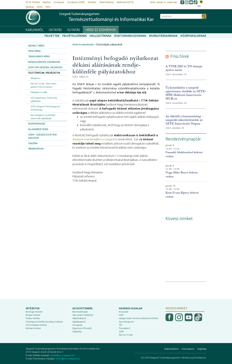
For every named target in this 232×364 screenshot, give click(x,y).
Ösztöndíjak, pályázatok (44, 72)
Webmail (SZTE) (125, 2)
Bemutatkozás (80, 311)
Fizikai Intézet (33, 318)
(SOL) (40, 7)
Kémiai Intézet (33, 328)
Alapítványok (79, 318)
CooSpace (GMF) (76, 2)
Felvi (48, 7)
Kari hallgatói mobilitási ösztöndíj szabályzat (43, 117)
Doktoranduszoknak (130, 35)
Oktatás (55, 30)
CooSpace (59, 2)
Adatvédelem (171, 348)
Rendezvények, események (44, 62)
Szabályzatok (79, 321)
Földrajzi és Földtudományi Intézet (44, 321)
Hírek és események (100, 30)
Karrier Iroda (126, 334)
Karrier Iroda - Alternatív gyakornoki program (43, 85)
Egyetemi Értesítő (82, 328)
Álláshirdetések (38, 129)
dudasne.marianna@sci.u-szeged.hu (95, 139)
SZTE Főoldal (33, 2)
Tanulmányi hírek (39, 56)
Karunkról (34, 30)
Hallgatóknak (100, 35)
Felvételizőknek (74, 35)
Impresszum (188, 348)
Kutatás (73, 30)
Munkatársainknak (163, 35)
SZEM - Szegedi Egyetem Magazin (42, 136)
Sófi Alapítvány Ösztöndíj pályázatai (44, 99)
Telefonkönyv (106, 2)
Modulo (92, 2)
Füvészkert (124, 328)
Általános (35, 78)
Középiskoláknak (193, 35)
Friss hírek (34, 51)
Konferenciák (36, 123)
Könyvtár (123, 311)
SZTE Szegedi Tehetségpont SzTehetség (45, 108)
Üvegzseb (77, 325)
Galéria (32, 143)
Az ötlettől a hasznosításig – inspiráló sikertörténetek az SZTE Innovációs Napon (184, 119)
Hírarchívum (36, 148)
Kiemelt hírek (36, 45)
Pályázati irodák (39, 92)
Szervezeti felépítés (82, 315)
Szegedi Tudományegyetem (106, 17)
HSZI (121, 315)
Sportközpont (126, 321)
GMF (121, 331)
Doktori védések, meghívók (45, 67)
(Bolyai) (30, 7)
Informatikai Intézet (36, 325)
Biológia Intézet (34, 311)
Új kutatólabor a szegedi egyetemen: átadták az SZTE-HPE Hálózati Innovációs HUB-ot (186, 93)
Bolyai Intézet (33, 315)
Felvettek (52, 35)
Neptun (47, 2)
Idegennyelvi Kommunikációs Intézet (138, 318)
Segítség (76, 331)
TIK (120, 325)
